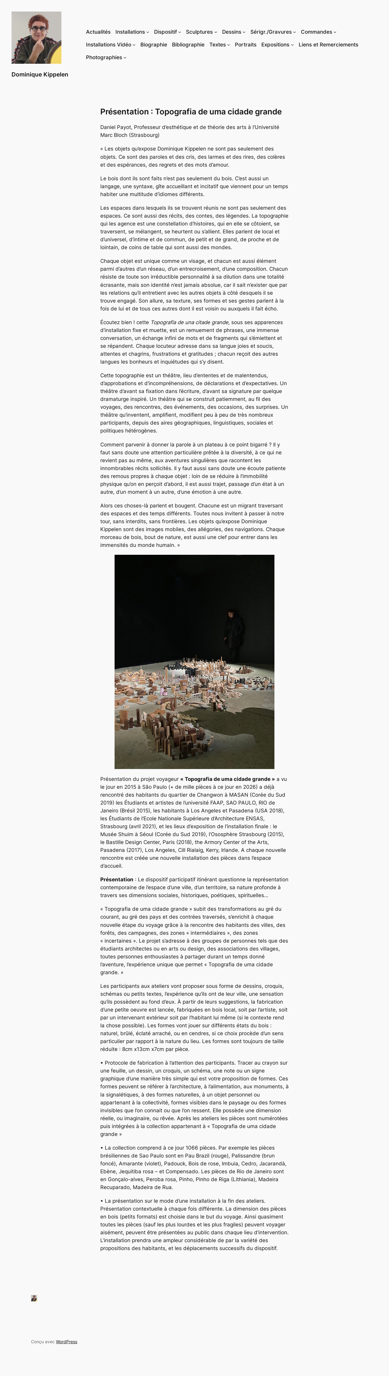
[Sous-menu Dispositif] (179, 31)
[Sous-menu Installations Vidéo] (134, 44)
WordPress (66, 1341)
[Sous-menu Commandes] (334, 31)
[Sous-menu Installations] (147, 31)
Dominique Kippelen (40, 74)
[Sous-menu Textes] (228, 44)
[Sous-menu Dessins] (244, 31)
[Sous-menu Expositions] (292, 44)
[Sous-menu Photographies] (124, 57)
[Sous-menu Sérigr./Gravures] (294, 31)
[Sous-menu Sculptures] (215, 31)
